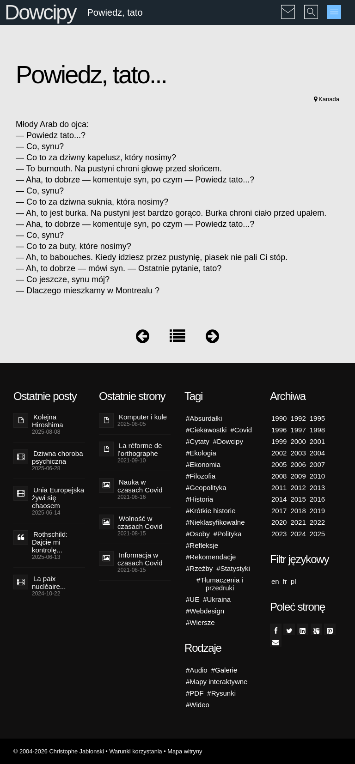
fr (285, 581)
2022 (317, 522)
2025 (317, 534)
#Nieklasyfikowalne (215, 522)
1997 (298, 430)
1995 (317, 418)
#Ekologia (201, 453)
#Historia (199, 499)
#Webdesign (205, 611)
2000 (298, 441)
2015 (298, 499)
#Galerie (224, 670)
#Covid (241, 430)
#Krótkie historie (211, 511)
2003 (298, 453)
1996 (279, 430)
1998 (317, 430)
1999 (279, 441)
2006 (298, 464)
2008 (279, 476)
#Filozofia (200, 476)
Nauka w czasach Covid (140, 486)
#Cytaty (197, 441)
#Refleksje (202, 545)
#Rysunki (221, 693)
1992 (298, 418)
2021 (298, 522)
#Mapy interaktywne (216, 681)
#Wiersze (200, 622)
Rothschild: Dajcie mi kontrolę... (49, 542)
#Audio (197, 670)
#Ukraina (217, 599)
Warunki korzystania (135, 751)
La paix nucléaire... (49, 582)
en (275, 581)
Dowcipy (40, 12)
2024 (298, 534)
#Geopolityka (206, 487)
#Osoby (198, 534)
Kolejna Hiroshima (47, 421)
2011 (279, 487)
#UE (192, 599)
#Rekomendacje (211, 557)
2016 (317, 499)
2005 (279, 464)
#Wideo (197, 705)
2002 (279, 453)
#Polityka (228, 534)
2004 (317, 453)
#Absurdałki (204, 418)
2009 (298, 476)
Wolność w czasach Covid (140, 522)
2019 (317, 511)
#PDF (194, 693)
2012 (298, 487)
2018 (298, 511)
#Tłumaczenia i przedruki (219, 584)
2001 (317, 441)
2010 (317, 476)
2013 (317, 487)
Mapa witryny (184, 751)
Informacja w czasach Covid (140, 559)
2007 (317, 464)
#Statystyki (233, 568)
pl (293, 581)
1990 (279, 418)
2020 (279, 522)
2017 (279, 511)
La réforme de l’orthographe (139, 449)
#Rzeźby (199, 568)
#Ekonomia (203, 464)
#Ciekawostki (206, 430)
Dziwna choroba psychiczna (57, 457)
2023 (279, 534)
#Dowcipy (228, 441)
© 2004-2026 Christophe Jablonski (58, 751)
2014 (279, 499)
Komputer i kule (143, 417)
